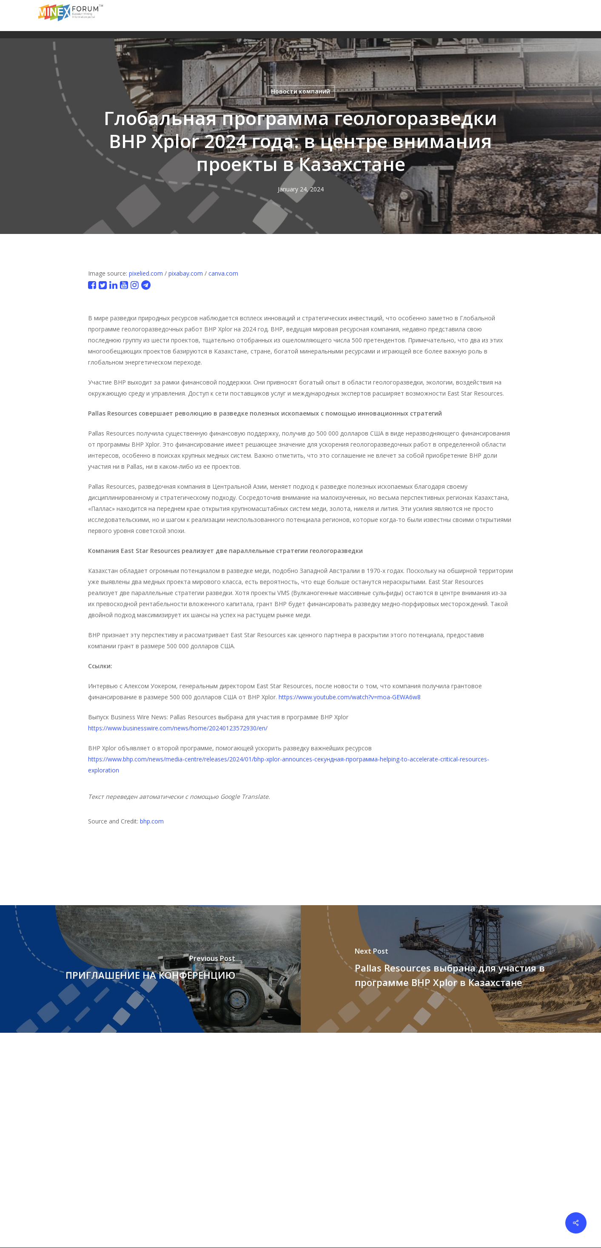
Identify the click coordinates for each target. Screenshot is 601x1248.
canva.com (223, 273)
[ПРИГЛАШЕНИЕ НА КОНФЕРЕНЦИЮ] (150, 969)
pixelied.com (146, 273)
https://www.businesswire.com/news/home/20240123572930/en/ (178, 728)
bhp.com (152, 821)
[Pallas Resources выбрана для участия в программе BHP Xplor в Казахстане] (451, 969)
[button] (558, 15)
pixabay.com (185, 273)
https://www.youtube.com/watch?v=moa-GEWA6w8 (350, 697)
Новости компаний (300, 91)
